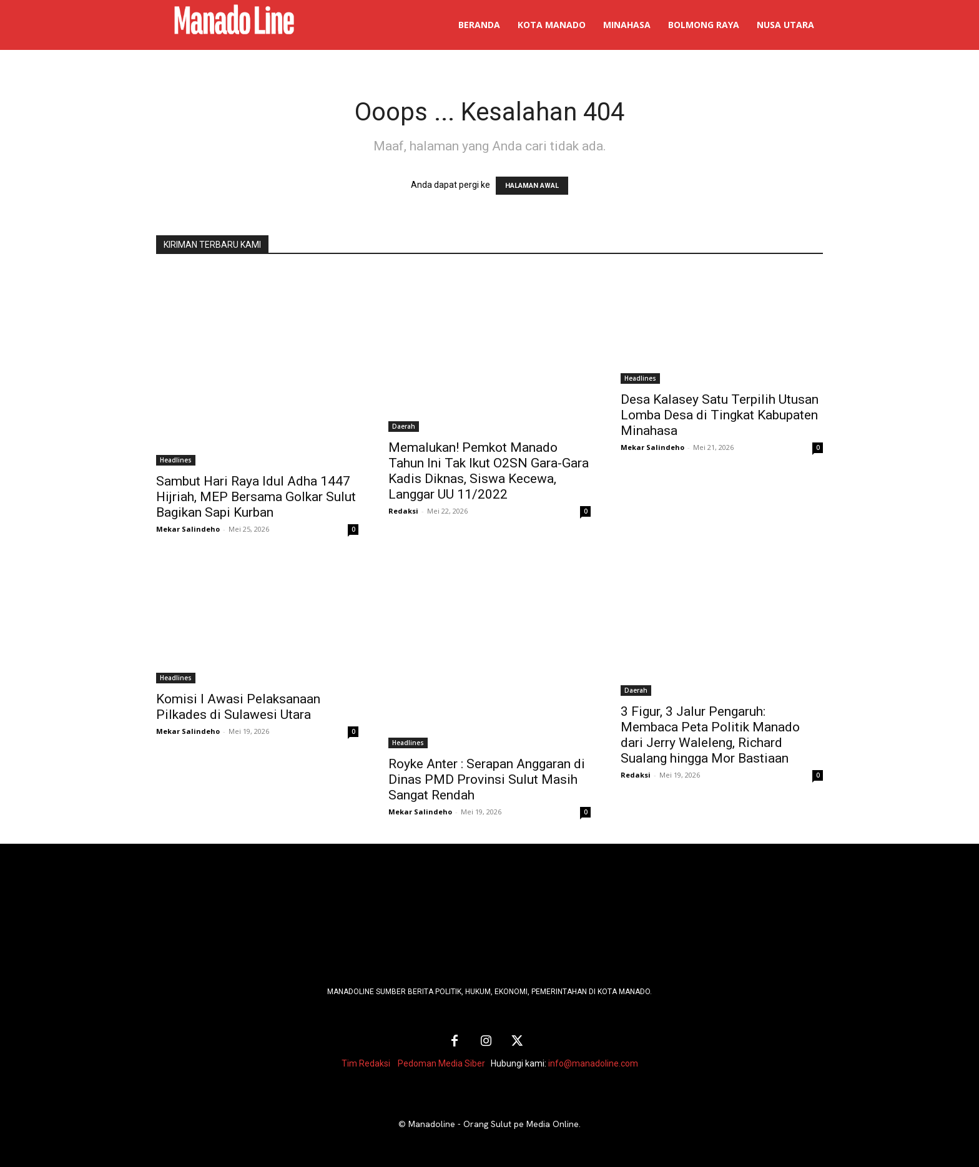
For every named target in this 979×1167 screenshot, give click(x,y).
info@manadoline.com (593, 1063)
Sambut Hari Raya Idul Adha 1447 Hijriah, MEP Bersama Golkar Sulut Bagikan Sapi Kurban (256, 497)
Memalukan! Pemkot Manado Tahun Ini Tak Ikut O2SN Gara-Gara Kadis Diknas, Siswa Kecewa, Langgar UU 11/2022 (488, 471)
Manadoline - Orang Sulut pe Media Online (493, 1124)
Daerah (403, 426)
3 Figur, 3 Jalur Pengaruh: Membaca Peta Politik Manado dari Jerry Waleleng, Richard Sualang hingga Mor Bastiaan (710, 735)
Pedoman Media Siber (441, 1063)
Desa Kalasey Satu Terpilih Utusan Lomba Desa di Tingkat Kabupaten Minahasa (720, 415)
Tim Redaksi (366, 1063)
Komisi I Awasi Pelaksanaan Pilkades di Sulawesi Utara (238, 706)
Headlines (176, 460)
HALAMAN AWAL (532, 186)
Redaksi (403, 510)
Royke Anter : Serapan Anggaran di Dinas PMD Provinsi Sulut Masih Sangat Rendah (486, 779)
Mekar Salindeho (188, 529)
